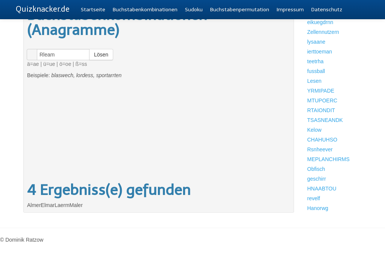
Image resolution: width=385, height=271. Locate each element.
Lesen (314, 81)
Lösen (101, 55)
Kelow (314, 130)
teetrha (315, 61)
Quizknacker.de (43, 9)
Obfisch (316, 169)
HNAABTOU (321, 189)
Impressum (290, 9)
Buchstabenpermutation (239, 9)
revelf (313, 198)
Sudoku (194, 9)
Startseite (93, 9)
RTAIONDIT (321, 110)
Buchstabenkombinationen (145, 9)
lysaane (316, 42)
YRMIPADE (320, 91)
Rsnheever (320, 149)
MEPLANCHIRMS (328, 159)
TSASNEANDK (325, 120)
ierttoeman (319, 52)
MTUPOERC (322, 100)
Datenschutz (326, 9)
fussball (316, 71)
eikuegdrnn (320, 22)
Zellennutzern (323, 32)
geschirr (316, 179)
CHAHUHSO (322, 140)
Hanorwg (317, 208)
